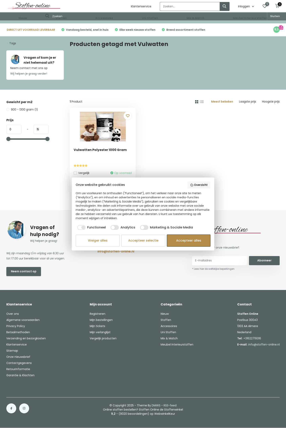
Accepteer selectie (143, 240)
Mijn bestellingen (101, 320)
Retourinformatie (18, 369)
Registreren (97, 314)
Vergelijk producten (103, 338)
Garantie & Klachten (20, 375)
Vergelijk (82, 173)
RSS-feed (170, 405)
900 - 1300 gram (22, 109)
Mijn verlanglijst (100, 332)
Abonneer (264, 260)
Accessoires (104, 18)
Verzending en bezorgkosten (26, 338)
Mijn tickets (97, 326)
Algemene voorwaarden (23, 320)
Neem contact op (23, 271)
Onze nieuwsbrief (18, 357)
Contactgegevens (19, 363)
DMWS (156, 405)
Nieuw (22, 18)
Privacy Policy (15, 326)
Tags (12, 43)
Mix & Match (195, 18)
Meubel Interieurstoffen (250, 18)
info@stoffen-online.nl (115, 251)
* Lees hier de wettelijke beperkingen (213, 269)
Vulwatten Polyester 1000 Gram (100, 150)
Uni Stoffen (150, 18)
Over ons (12, 314)
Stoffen (61, 18)
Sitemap (12, 351)
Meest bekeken (222, 102)
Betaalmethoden (18, 332)
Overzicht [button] (199, 185)
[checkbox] (91, 227)
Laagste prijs (247, 102)
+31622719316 (252, 338)
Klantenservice (141, 6)
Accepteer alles (188, 240)
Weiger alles (98, 240)
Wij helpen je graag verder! (28, 74)
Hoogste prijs (271, 102)
